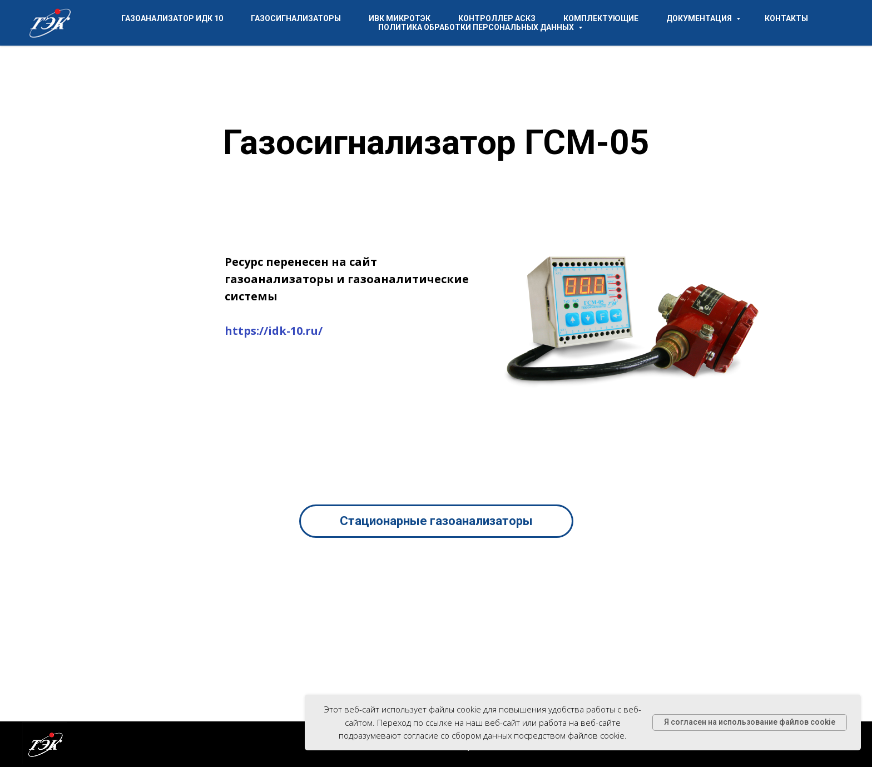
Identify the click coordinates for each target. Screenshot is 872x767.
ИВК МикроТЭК (399, 18)
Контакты (786, 18)
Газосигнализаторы (296, 18)
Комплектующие (600, 18)
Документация (700, 18)
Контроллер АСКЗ (497, 18)
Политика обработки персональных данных (477, 27)
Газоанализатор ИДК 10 (172, 18)
